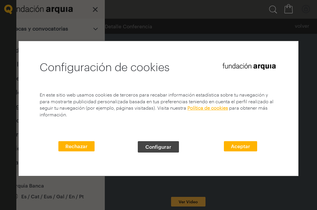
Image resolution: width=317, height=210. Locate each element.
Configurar (158, 147)
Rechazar (76, 146)
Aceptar (240, 146)
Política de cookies (207, 108)
